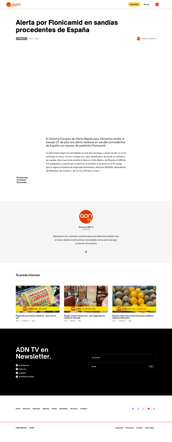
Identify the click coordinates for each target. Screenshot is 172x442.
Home (18, 408)
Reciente (26, 408)
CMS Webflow (21, 428)
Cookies (139, 428)
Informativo (63, 408)
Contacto (83, 408)
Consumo (21, 180)
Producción (22, 177)
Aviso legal (149, 428)
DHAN (32, 428)
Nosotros (74, 408)
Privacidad (130, 428)
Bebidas (46, 408)
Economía (21, 182)
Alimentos (21, 38)
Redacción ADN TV (86, 227)
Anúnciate (119, 428)
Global (54, 408)
